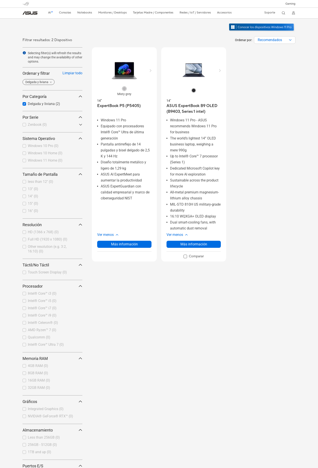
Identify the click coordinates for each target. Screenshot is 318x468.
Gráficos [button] (52, 401)
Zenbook (37, 124)
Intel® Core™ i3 (42, 293)
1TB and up (39, 452)
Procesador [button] (52, 286)
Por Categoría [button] (52, 96)
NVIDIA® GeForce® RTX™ (50, 416)
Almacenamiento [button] (52, 430)
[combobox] (274, 40)
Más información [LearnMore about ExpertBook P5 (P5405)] (124, 244)
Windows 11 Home (45, 160)
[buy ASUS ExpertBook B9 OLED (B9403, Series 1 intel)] (194, 109)
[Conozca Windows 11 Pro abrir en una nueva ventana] (262, 31)
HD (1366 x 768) (43, 232)
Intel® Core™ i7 (42, 308)
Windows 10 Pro (43, 146)
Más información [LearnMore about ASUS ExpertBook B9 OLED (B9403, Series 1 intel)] (193, 244)
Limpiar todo (72, 73)
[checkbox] (51, 125)
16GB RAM (39, 380)
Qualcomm (39, 337)
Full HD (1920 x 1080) (47, 239)
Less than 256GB (44, 437)
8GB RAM (38, 373)
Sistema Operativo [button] (52, 138)
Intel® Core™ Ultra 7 (46, 344)
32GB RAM (39, 388)
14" (33, 196)
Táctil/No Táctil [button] (52, 265)
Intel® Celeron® (43, 323)
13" (33, 189)
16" (33, 211)
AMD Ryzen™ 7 (42, 330)
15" (33, 203)
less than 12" (40, 182)
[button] (290, 4)
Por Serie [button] (52, 117)
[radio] (124, 88)
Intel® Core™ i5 (42, 301)
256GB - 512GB (42, 445)
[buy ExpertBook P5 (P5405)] (119, 106)
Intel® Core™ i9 (42, 315)
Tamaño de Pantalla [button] (52, 174)
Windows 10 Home (45, 153)
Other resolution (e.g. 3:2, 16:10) (47, 249)
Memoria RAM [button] (52, 358)
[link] (30, 13)
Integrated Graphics (46, 409)
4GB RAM (38, 366)
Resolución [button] (52, 224)
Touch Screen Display (47, 272)
